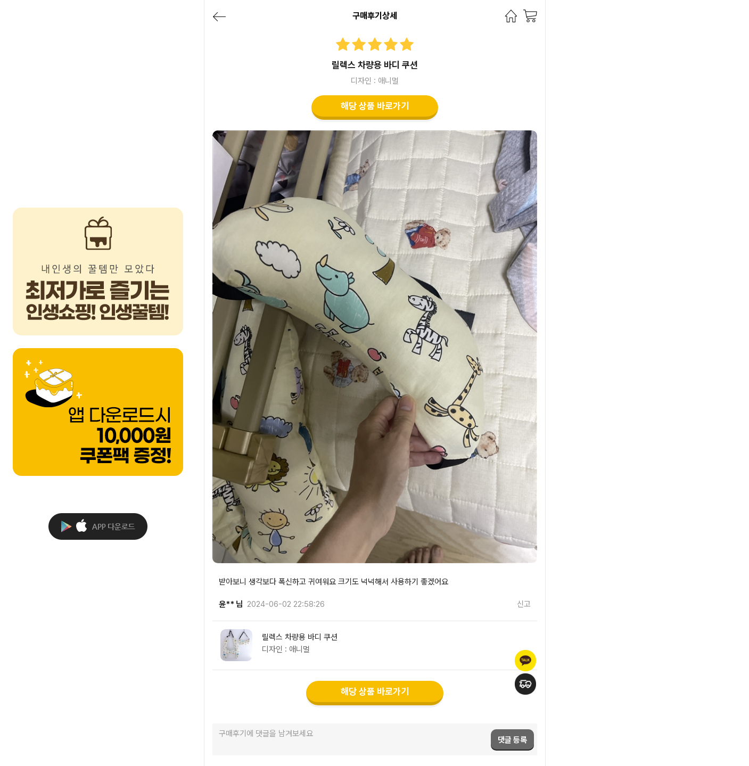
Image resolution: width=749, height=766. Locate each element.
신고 (524, 604)
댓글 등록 (512, 740)
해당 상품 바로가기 (375, 106)
